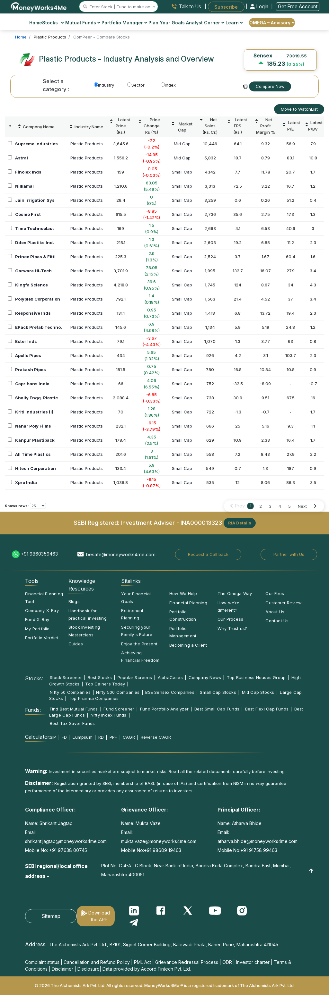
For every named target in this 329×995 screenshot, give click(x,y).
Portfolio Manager (124, 22)
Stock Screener (66, 677)
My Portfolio (37, 628)
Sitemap (50, 916)
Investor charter (253, 962)
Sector (136, 85)
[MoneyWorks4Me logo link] (39, 6)
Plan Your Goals (166, 22)
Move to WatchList (299, 109)
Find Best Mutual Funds (74, 708)
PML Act (142, 962)
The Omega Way (235, 593)
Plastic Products (86, 143)
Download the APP (99, 916)
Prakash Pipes (30, 369)
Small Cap (182, 171)
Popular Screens (135, 677)
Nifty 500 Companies (117, 692)
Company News (205, 677)
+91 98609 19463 (162, 850)
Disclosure (88, 969)
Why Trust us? (232, 628)
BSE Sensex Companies (169, 692)
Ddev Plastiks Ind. (34, 242)
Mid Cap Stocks (258, 692)
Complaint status (42, 962)
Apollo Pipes (28, 355)
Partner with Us (288, 554)
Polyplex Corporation (37, 299)
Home (35, 22)
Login (260, 7)
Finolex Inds (28, 171)
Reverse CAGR (156, 737)
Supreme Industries (36, 143)
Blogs (74, 601)
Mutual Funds (82, 22)
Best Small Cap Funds (216, 708)
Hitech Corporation (35, 468)
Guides (75, 643)
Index (168, 85)
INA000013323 (201, 522)
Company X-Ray (42, 610)
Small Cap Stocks (218, 692)
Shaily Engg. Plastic (36, 397)
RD (101, 737)
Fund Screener (118, 708)
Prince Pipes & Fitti (35, 256)
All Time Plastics (33, 454)
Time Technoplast (34, 228)
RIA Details (239, 522)
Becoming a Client (188, 645)
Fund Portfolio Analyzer (164, 708)
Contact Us (277, 620)
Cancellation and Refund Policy (97, 962)
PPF (113, 737)
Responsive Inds (33, 313)
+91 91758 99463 (258, 850)
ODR (227, 962)
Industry (104, 85)
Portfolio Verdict (41, 637)
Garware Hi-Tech (33, 270)
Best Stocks (100, 677)
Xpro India (26, 482)
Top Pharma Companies (94, 698)
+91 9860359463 (39, 554)
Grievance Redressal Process (186, 962)
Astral (21, 157)
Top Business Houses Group (256, 677)
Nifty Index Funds (109, 715)
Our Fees (274, 593)
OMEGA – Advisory (272, 22)
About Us (274, 611)
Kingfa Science (31, 284)
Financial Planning (188, 602)
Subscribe (226, 6)
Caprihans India (32, 383)
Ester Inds (26, 341)
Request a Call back (208, 554)
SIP (53, 737)
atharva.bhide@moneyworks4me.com (258, 841)
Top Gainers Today (105, 683)
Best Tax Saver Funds (72, 723)
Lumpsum (83, 737)
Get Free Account (297, 7)
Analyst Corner (205, 22)
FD (64, 737)
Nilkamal (24, 186)
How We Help (183, 593)
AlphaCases (170, 677)
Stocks (53, 22)
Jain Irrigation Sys (35, 200)
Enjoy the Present (139, 643)
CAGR (129, 737)
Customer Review (283, 602)
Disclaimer (62, 969)
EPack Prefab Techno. (38, 327)
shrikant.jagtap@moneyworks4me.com (66, 841)
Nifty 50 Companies (70, 692)
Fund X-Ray (37, 619)
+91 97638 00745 (67, 850)
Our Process (230, 619)
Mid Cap (182, 143)
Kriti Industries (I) (34, 411)
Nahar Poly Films (33, 426)
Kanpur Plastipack (35, 440)
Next (302, 506)
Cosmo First (28, 214)
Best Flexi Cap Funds (267, 708)
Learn (234, 22)
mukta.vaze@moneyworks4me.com (158, 841)
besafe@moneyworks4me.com (121, 554)
